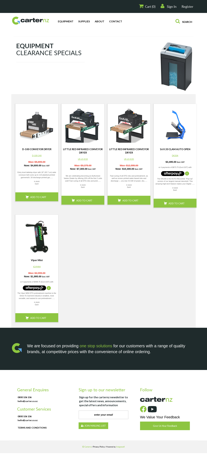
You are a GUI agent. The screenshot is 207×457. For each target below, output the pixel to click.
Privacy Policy (99, 446)
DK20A (175, 155)
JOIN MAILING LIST (93, 425)
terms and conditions (32, 427)
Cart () (147, 6)
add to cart (38, 197)
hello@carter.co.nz (28, 401)
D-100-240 (37, 155)
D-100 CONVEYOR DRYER (36, 149)
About (99, 21)
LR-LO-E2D (129, 159)
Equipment (65, 21)
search (183, 21)
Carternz (87, 446)
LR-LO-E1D (83, 159)
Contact (115, 21)
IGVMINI (37, 266)
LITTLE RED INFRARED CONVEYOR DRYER (83, 151)
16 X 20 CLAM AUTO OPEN (175, 149)
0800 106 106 (25, 397)
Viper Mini (37, 260)
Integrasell (120, 446)
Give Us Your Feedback (165, 425)
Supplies (84, 21)
